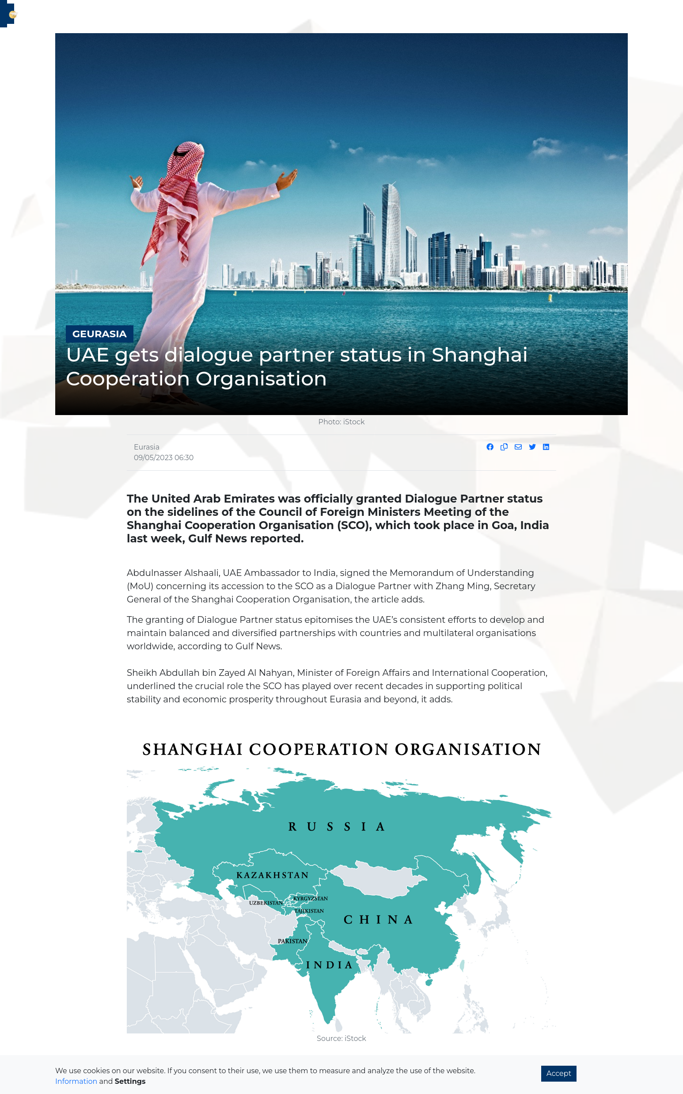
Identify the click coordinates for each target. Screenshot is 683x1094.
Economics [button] (193, 15)
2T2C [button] (228, 15)
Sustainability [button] (299, 15)
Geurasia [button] (151, 15)
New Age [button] (346, 15)
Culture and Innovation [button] (410, 15)
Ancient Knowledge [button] (492, 15)
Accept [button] (558, 1073)
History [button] (256, 15)
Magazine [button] (552, 15)
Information (76, 1081)
